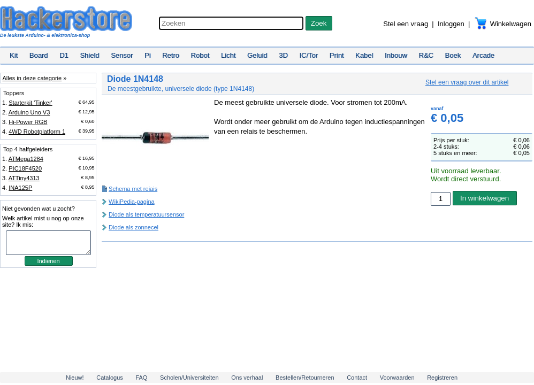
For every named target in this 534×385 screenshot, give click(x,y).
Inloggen (451, 24)
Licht (228, 55)
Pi (147, 55)
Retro (170, 55)
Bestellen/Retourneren (305, 377)
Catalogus (109, 377)
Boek (453, 55)
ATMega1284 (26, 159)
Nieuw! (75, 377)
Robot (200, 55)
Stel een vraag (405, 24)
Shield (89, 55)
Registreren (442, 377)
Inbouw (396, 55)
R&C (426, 55)
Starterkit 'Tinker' (30, 102)
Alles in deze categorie (32, 78)
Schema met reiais (133, 189)
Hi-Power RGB (28, 122)
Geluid (257, 55)
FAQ (141, 377)
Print (337, 55)
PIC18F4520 (25, 168)
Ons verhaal (247, 377)
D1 (63, 55)
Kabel (364, 55)
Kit (14, 55)
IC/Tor (308, 55)
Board (38, 55)
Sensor (122, 55)
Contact (357, 377)
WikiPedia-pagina (132, 201)
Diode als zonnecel (133, 227)
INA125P (20, 187)
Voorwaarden (397, 377)
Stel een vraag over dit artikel (466, 82)
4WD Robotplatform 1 (37, 131)
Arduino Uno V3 (29, 112)
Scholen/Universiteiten (189, 377)
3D (283, 55)
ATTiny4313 (24, 178)
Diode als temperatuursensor (146, 214)
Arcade (483, 55)
